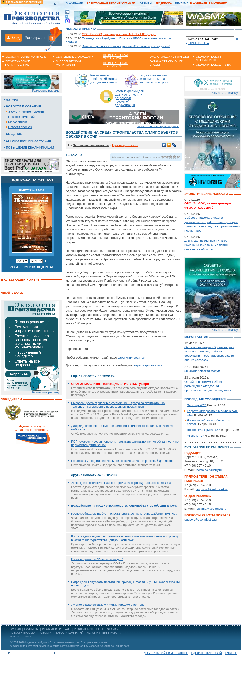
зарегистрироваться (132, 357)
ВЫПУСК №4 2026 (31, 190)
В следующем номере (20, 279)
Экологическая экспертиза (115, 57)
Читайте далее (12, 292)
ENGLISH (231, 653)
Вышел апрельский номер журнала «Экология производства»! (126, 46)
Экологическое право (213, 64)
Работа (115, 632)
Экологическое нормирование (17, 63)
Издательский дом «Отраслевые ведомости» (52, 642)
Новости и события (23, 106)
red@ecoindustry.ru (209, 470)
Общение (14, 134)
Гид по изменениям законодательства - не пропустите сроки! (154, 78)
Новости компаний (21, 117)
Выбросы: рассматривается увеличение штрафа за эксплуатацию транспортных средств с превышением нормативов (118, 404)
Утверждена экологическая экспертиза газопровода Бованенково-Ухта (121, 483)
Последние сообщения (205, 399)
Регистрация (36, 38)
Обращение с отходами (74, 56)
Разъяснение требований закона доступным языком (103, 78)
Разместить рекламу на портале (158, 126)
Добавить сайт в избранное (166, 653)
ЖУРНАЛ (15, 629)
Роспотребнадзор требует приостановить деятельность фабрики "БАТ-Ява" (124, 513)
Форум (14, 636)
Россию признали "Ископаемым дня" (97, 559)
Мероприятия (17, 122)
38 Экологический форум (202, 371)
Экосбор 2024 (196, 405)
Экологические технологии (115, 64)
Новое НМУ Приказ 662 (203, 430)
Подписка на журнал (32, 180)
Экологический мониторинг (68, 63)
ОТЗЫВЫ (146, 3)
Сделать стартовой (206, 653)
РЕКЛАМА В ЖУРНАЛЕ (56, 629)
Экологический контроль (25, 56)
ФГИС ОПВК (195, 435)
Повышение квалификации (30, 147)
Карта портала (198, 43)
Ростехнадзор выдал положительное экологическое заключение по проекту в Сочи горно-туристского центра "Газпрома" (124, 538)
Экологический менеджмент (208, 58)
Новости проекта (81, 29)
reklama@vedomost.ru (211, 508)
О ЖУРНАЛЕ (74, 3)
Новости (44, 632)
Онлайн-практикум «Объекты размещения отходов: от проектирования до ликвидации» (207, 386)
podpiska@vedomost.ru (212, 489)
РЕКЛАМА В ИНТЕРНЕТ (88, 629)
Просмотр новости (125, 145)
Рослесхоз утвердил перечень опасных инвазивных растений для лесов (122, 461)
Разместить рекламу (45, 90)
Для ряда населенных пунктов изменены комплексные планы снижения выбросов (206, 245)
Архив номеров (22, 267)
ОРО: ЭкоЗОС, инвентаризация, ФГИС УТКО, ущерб (119, 34)
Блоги (27, 636)
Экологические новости (26, 111)
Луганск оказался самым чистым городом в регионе (108, 604)
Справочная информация (28, 140)
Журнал (12, 99)
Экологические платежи (169, 56)
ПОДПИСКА (31, 629)
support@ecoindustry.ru (200, 519)
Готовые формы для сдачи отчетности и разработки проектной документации (129, 98)
